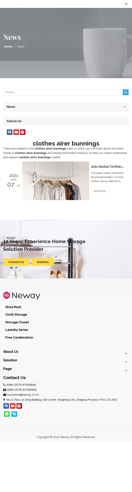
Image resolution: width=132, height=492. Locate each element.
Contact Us (16, 261)
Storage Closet (64, 306)
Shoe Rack (13, 306)
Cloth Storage (37, 306)
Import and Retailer (15, 379)
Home (7, 393)
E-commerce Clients (16, 374)
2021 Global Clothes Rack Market (108, 166)
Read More (101, 190)
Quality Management (16, 343)
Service (8, 404)
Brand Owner (11, 368)
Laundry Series (92, 306)
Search (126, 92)
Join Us (7, 410)
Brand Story (10, 332)
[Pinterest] (22, 132)
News (6, 415)
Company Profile (13, 338)
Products (9, 399)
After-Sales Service (15, 354)
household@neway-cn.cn (23, 444)
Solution (43, 261)
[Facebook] (9, 132)
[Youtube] (16, 132)
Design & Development (18, 349)
